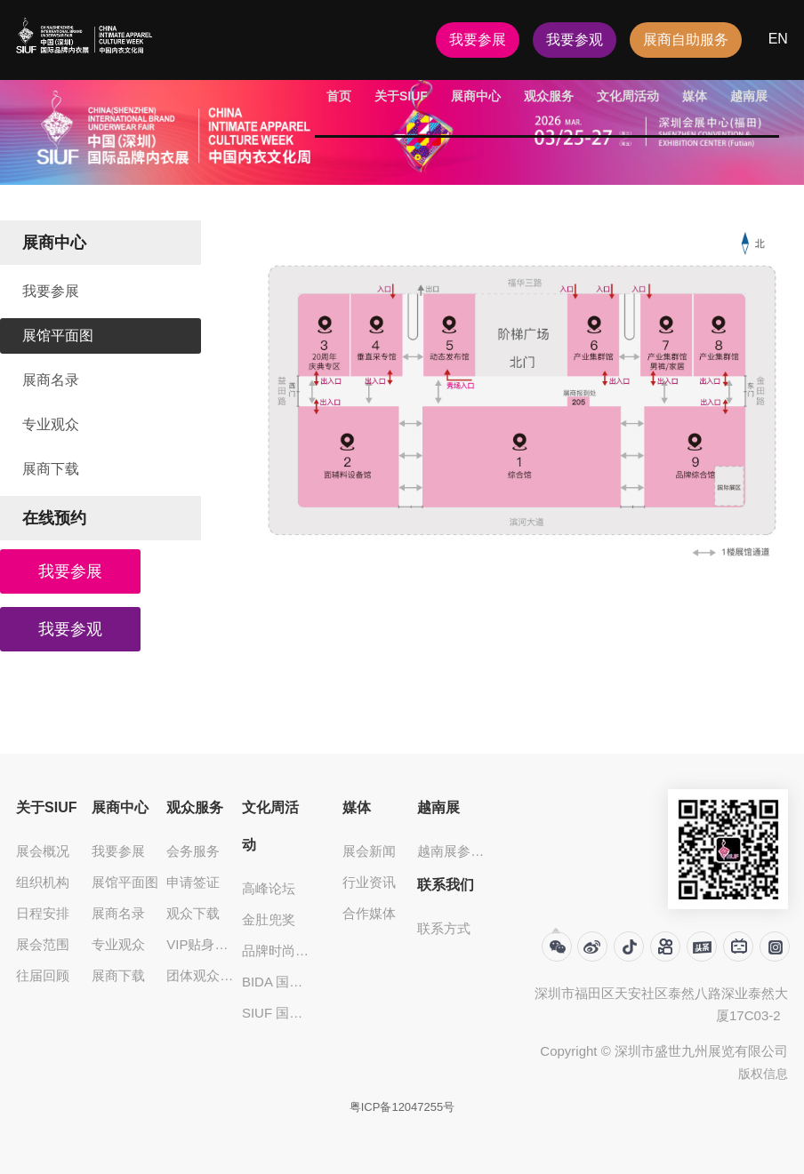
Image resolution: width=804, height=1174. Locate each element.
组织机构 (42, 882)
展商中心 (476, 96)
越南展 (749, 96)
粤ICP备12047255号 (402, 1107)
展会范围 (42, 944)
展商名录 (50, 379)
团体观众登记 (201, 975)
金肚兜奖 (268, 919)
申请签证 (193, 882)
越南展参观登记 (452, 851)
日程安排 (42, 913)
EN (778, 38)
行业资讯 (369, 882)
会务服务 (193, 851)
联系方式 (443, 928)
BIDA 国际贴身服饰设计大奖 (277, 981)
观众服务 (549, 96)
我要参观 (574, 39)
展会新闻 (369, 851)
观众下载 (193, 913)
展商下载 (50, 468)
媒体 (694, 96)
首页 (338, 96)
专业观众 (50, 424)
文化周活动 (628, 96)
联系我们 (445, 884)
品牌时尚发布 (277, 950)
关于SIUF (401, 96)
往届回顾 (42, 975)
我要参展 (477, 39)
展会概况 (42, 851)
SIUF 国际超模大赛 (277, 1012)
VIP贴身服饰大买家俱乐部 (201, 944)
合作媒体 (369, 913)
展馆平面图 (57, 335)
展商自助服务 (685, 39)
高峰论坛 (268, 888)
